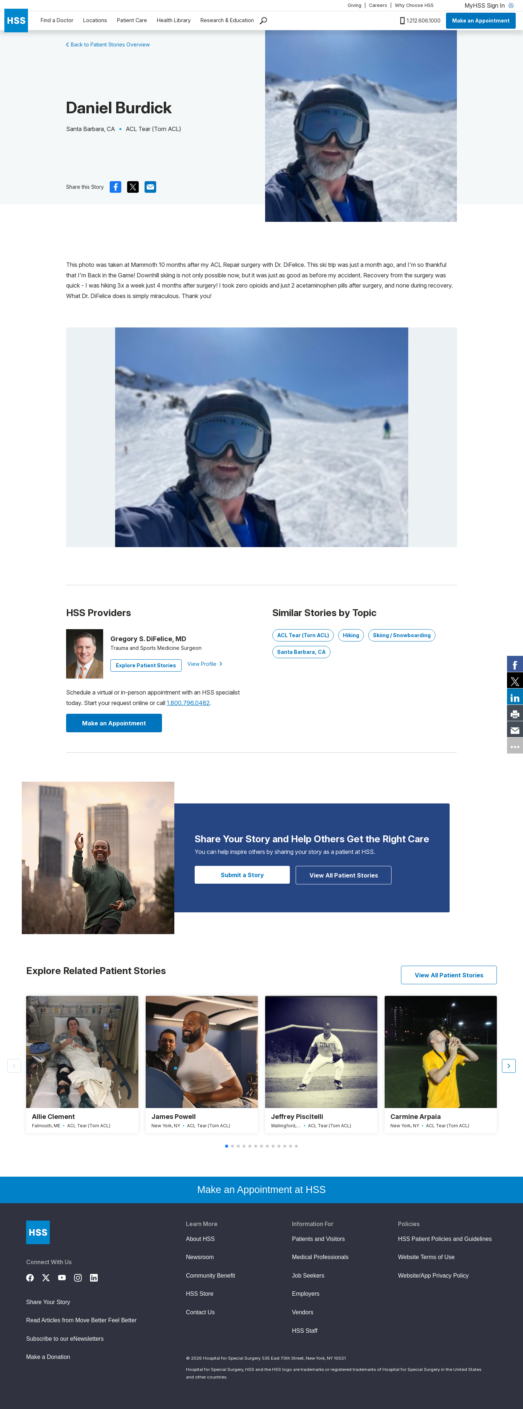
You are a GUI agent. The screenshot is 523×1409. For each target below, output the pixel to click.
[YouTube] (66, 1277)
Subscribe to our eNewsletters (65, 1339)
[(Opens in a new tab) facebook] (115, 187)
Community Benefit (210, 1275)
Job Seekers (308, 1275)
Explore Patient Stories (146, 665)
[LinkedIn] (98, 1277)
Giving (354, 5)
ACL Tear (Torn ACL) (303, 635)
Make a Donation (48, 1357)
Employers (306, 1294)
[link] (515, 664)
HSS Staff (304, 1331)
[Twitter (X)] (50, 1277)
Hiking (351, 635)
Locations (95, 20)
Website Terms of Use (426, 1257)
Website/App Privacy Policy (433, 1275)
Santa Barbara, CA (301, 652)
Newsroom (200, 1257)
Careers (378, 5)
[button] (509, 1066)
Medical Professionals (320, 1257)
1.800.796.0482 (188, 702)
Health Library (174, 20)
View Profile (204, 664)
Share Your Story (48, 1302)
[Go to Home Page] (38, 1232)
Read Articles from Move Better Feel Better (81, 1320)
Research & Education (227, 20)
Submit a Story (242, 875)
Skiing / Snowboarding (402, 635)
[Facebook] (34, 1277)
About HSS (200, 1239)
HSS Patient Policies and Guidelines (445, 1239)
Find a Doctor (57, 20)
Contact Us (200, 1312)
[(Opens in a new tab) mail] (150, 187)
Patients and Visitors (318, 1239)
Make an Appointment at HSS (261, 1189)
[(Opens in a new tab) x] (133, 187)
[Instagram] (82, 1277)
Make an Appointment (481, 20)
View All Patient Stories (343, 875)
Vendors (302, 1312)
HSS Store (200, 1294)
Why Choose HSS (414, 5)
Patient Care (132, 20)
